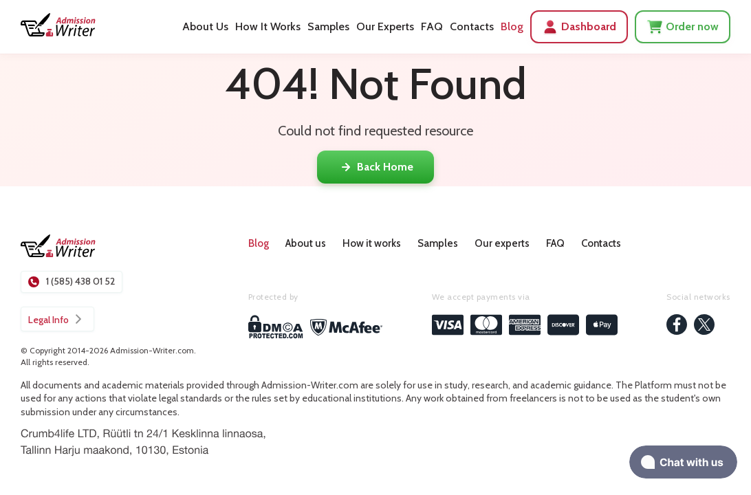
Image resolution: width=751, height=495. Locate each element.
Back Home (375, 167)
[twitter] (704, 326)
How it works (371, 243)
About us (305, 243)
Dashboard (579, 27)
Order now (682, 27)
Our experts (502, 243)
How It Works (268, 26)
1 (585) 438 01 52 (71, 281)
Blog (512, 26)
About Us (205, 26)
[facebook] (676, 326)
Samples (328, 26)
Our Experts (385, 26)
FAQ (432, 26)
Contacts (472, 26)
